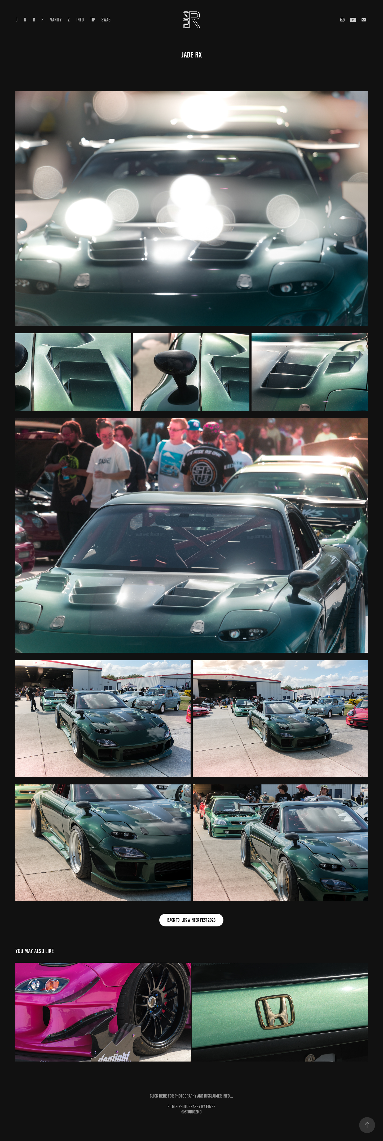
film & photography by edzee (191, 1106)
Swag (106, 20)
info (80, 20)
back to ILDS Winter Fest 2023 (191, 920)
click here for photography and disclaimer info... (191, 1096)
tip (92, 20)
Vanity (55, 20)
